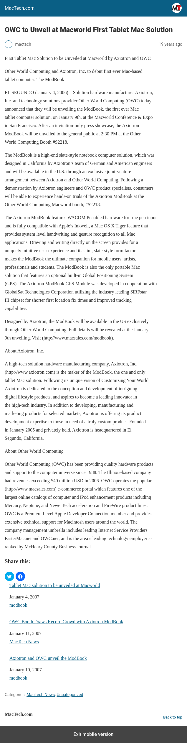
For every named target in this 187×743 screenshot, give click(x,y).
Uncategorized (70, 694)
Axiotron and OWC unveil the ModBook (48, 658)
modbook (18, 605)
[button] (9, 576)
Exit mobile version (93, 734)
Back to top (172, 717)
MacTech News (24, 641)
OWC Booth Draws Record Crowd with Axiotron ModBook (66, 621)
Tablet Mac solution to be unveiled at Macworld (54, 585)
